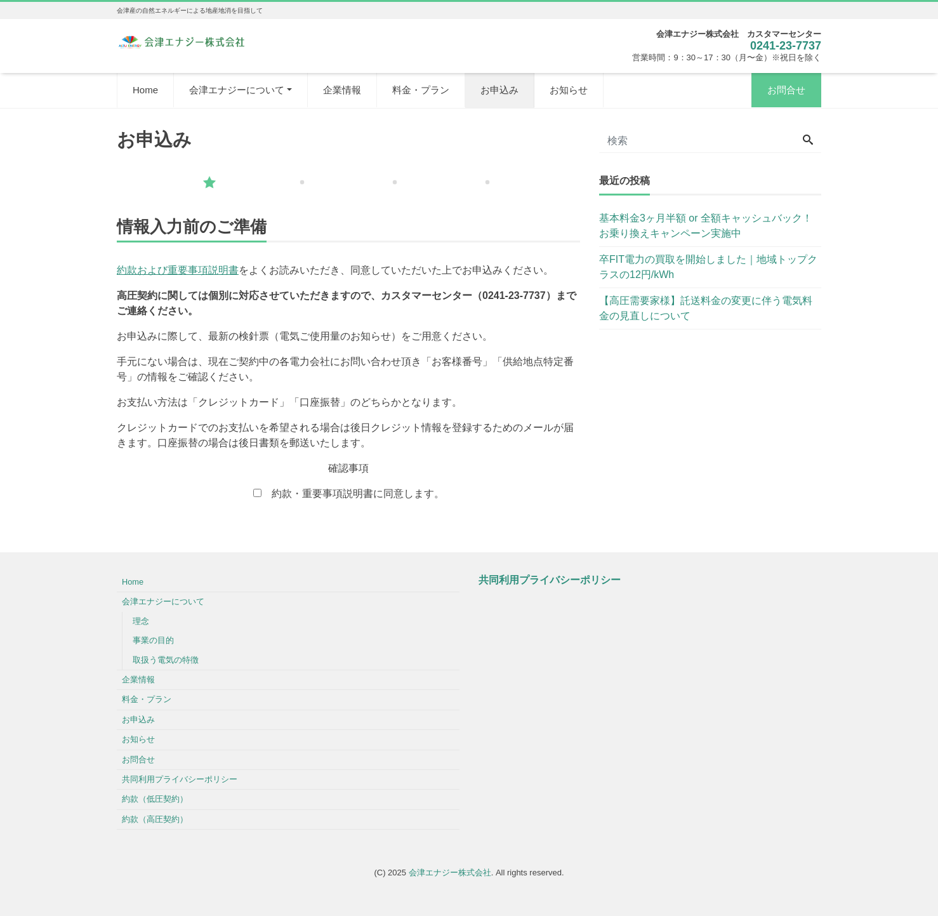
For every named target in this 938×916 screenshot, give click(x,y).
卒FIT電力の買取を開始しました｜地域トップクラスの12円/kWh (708, 267)
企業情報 (342, 89)
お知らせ (569, 89)
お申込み (499, 89)
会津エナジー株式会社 (450, 872)
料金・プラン (420, 89)
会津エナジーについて (236, 89)
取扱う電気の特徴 (166, 660)
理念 (141, 621)
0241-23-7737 (785, 45)
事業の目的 (153, 640)
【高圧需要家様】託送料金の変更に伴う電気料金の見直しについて (705, 308)
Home (145, 89)
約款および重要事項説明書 (178, 270)
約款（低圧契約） (155, 799)
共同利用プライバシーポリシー (179, 779)
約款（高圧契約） (155, 819)
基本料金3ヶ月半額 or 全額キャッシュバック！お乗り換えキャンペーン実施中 (705, 226)
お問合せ (786, 89)
